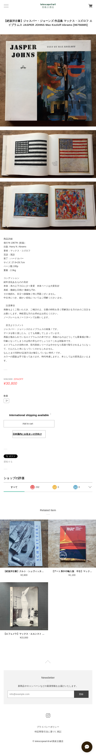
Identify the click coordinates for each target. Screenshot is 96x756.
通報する (8, 461)
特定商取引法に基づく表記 (48, 731)
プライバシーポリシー (48, 727)
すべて (14, 487)
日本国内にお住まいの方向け (27, 434)
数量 (6, 396)
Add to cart (28, 423)
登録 (81, 694)
